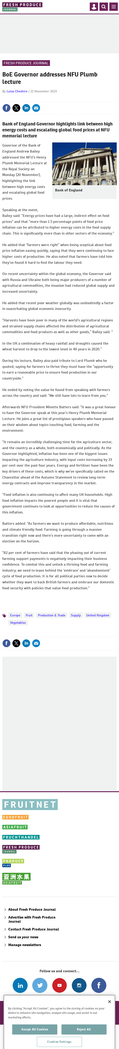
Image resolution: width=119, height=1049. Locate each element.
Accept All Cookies (34, 1034)
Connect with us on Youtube (59, 985)
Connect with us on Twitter (39, 985)
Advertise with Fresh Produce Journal (31, 919)
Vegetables (18, 623)
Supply (76, 615)
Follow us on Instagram (79, 985)
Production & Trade (51, 615)
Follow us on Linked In (20, 985)
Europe (15, 615)
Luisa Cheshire (17, 91)
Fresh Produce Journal (26, 63)
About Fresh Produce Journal (32, 909)
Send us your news (23, 937)
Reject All (84, 1034)
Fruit (29, 615)
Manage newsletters (24, 944)
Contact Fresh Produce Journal (33, 929)
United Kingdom (97, 615)
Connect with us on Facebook (98, 985)
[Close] (109, 1006)
